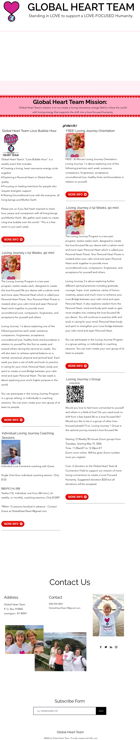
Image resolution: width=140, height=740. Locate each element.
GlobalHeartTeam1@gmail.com (29, 511)
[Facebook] (100, 647)
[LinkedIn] (111, 647)
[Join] (101, 711)
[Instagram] (116, 647)
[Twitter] (105, 647)
